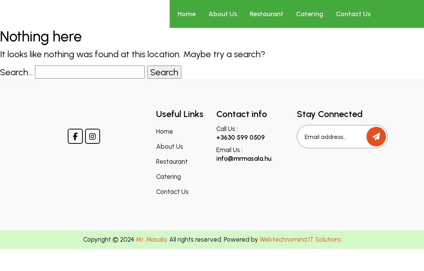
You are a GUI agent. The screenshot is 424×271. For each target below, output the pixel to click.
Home (187, 14)
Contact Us (353, 14)
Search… (16, 72)
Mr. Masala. (152, 239)
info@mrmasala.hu (243, 158)
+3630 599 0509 (240, 137)
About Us (222, 14)
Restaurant (266, 14)
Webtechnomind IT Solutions (300, 239)
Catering (309, 14)
